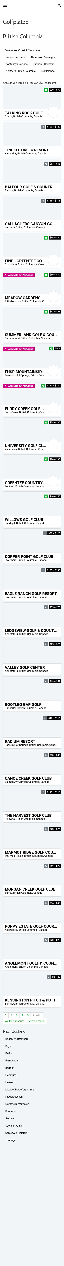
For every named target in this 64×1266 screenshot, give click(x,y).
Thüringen (11, 1140)
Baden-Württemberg (17, 1038)
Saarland (10, 1111)
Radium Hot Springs (16, 744)
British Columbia (22, 116)
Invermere (10, 560)
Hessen (9, 1082)
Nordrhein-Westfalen (17, 1103)
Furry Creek (11, 412)
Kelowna (10, 227)
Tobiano (9, 486)
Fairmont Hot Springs (17, 375)
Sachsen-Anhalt (14, 1125)
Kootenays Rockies (17, 64)
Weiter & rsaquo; (14, 1021)
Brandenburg (12, 1060)
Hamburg (10, 1075)
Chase (8, 116)
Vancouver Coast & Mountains (22, 50)
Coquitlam (11, 264)
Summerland (12, 338)
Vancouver (11, 449)
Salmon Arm (12, 781)
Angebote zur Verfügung (18, 275)
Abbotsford (11, 634)
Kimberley (10, 153)
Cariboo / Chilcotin (43, 64)
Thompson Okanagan (43, 57)
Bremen (9, 1067)
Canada (37, 116)
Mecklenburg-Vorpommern (20, 1089)
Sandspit (10, 523)
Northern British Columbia (21, 71)
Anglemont (11, 966)
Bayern (9, 1046)
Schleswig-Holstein (16, 1132)
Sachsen (10, 1118)
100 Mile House (14, 855)
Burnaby (9, 1003)
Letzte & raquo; (36, 1021)
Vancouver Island (16, 57)
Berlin (8, 1053)
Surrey (8, 892)
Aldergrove (11, 929)
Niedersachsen (14, 1096)
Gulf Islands (47, 71)
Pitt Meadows (13, 301)
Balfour (9, 190)
